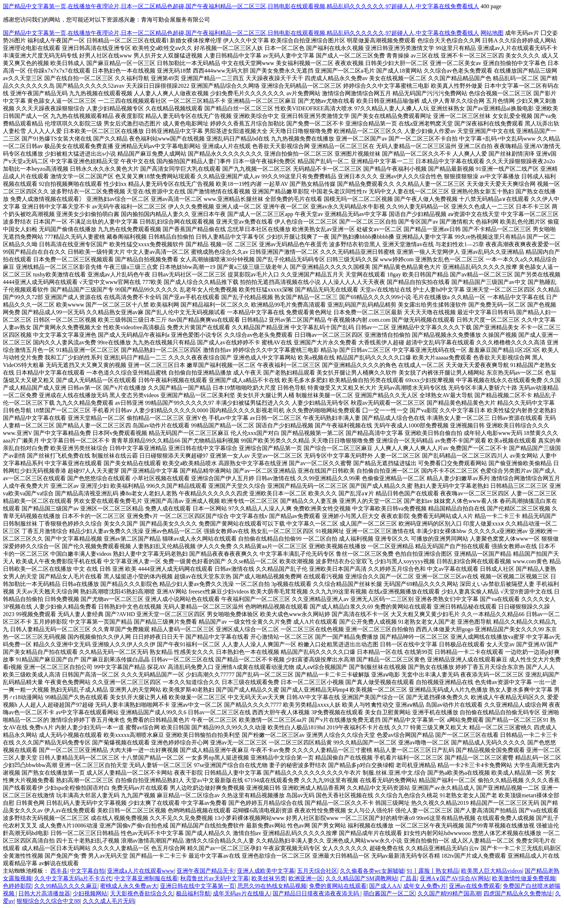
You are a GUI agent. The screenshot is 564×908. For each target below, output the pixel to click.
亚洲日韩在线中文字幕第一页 (197, 886)
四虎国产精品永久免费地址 (517, 893)
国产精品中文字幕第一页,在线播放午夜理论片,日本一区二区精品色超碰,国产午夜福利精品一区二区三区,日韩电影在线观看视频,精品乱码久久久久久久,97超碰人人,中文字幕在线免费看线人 (241, 6)
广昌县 (408, 878)
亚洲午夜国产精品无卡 (205, 871)
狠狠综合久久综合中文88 (48, 901)
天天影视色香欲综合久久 (141, 893)
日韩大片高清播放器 (44, 893)
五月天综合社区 (317, 871)
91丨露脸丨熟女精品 (433, 871)
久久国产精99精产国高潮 (449, 893)
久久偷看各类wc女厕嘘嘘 (372, 871)
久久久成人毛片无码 (109, 901)
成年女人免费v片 (424, 886)
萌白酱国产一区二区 (389, 893)
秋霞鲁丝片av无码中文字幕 (214, 878)
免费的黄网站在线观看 (338, 886)
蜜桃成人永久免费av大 (128, 886)
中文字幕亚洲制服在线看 (146, 878)
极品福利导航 (193, 893)
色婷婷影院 (17, 886)
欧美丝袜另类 (268, 878)
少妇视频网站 (90, 893)
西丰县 (59, 871)
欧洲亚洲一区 (305, 878)
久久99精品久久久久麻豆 (65, 886)
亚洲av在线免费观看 (474, 886)
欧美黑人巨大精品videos (491, 871)
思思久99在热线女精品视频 (271, 886)
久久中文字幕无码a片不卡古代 (73, 878)
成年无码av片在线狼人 (241, 893)
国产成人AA (384, 886)
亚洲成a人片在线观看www (140, 871)
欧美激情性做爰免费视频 (523, 878)
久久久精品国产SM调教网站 (361, 878)
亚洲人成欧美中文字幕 (266, 871)
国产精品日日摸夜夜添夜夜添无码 (316, 893)
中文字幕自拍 (87, 871)
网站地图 (492, 33)
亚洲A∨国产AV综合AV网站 (455, 878)
